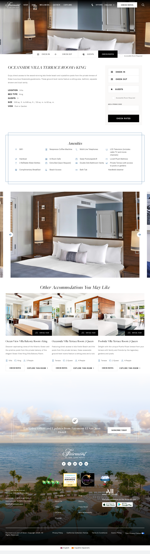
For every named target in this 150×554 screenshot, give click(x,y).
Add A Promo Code (115, 104)
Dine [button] (34, 5)
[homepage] (15, 5)
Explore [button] (68, 5)
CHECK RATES (15, 368)
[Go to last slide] (10, 234)
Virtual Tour (41, 332)
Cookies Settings (134, 533)
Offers (99, 5)
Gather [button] (56, 5)
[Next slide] (139, 234)
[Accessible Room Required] (121, 56)
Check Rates (108, 54)
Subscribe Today (119, 430)
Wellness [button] (44, 5)
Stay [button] (26, 5)
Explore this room (37, 368)
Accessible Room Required (133, 56)
